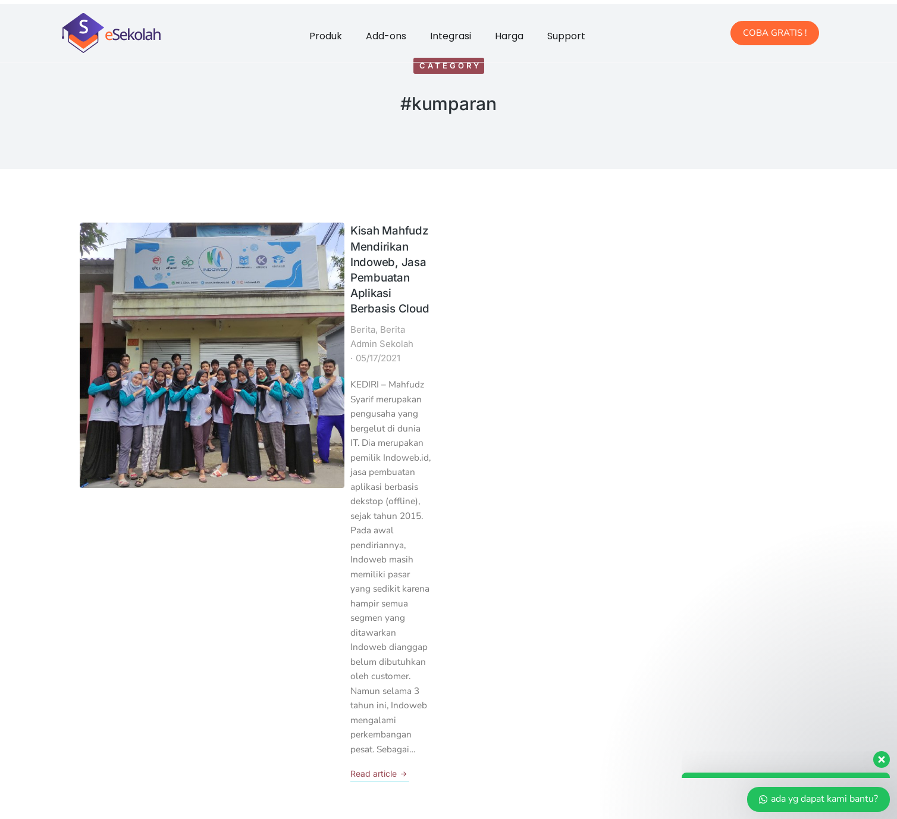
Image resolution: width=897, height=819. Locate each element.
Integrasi (450, 36)
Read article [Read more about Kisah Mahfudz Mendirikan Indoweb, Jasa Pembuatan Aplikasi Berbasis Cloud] (215, 427)
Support (566, 36)
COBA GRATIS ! (775, 33)
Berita (198, 268)
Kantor (108, 639)
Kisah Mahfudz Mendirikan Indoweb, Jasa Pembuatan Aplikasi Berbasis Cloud (301, 239)
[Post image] (124, 267)
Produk (325, 36)
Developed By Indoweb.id (532, 796)
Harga (509, 36)
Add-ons (386, 36)
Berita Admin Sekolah (260, 268)
